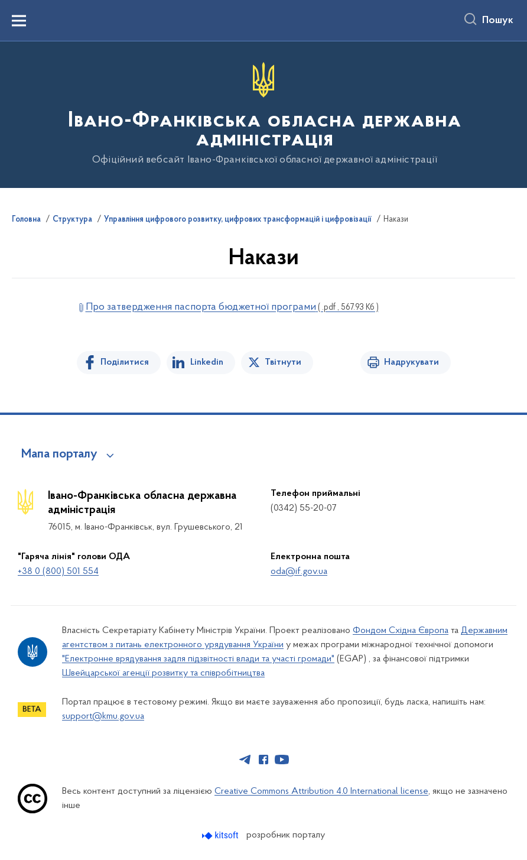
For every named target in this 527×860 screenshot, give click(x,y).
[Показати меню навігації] (19, 21)
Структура (72, 220)
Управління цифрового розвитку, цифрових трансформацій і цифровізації (238, 220)
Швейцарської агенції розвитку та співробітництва (163, 673)
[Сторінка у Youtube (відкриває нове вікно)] (282, 759)
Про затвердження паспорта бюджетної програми (232, 307)
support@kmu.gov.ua (103, 716)
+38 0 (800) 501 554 (58, 571)
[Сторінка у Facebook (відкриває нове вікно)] (263, 759)
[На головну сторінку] (263, 113)
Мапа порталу (59, 454)
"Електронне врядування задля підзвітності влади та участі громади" (198, 659)
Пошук (497, 20)
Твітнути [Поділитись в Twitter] (283, 362)
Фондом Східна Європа (400, 630)
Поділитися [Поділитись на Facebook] (124, 362)
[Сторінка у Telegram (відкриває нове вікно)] (245, 759)
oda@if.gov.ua (299, 571)
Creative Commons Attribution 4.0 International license (321, 791)
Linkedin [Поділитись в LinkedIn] (206, 362)
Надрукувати (411, 362)
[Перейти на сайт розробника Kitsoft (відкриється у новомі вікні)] (221, 835)
